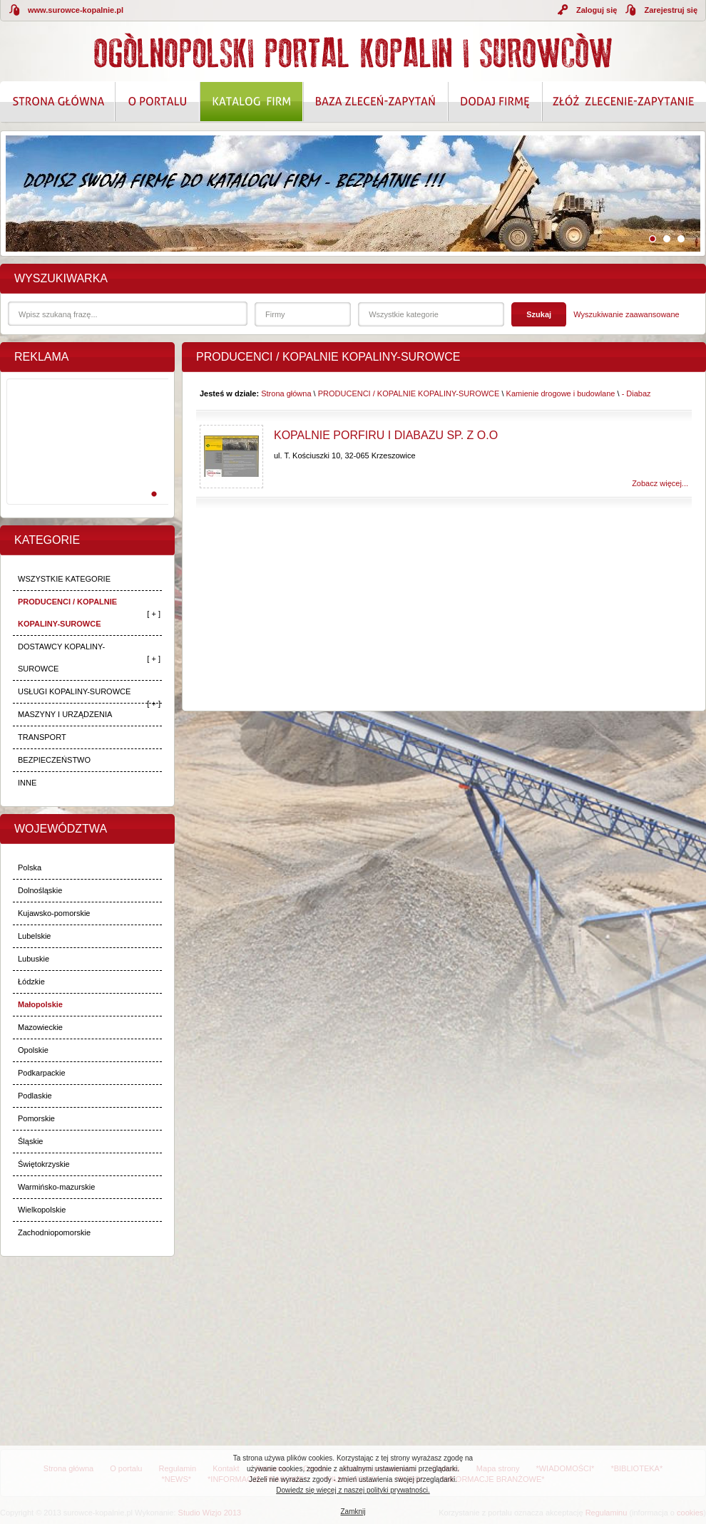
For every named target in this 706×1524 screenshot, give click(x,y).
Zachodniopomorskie (54, 1232)
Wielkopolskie (42, 1209)
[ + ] (153, 613)
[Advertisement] (84, 457)
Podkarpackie (42, 1073)
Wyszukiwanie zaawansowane (626, 314)
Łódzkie (31, 981)
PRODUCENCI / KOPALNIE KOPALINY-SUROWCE (67, 612)
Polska (29, 867)
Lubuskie (33, 958)
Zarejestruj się (670, 10)
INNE (27, 782)
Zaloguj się (596, 10)
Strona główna (286, 393)
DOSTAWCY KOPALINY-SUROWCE (61, 657)
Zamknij (352, 1511)
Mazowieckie (40, 1027)
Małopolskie (40, 1004)
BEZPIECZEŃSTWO (54, 760)
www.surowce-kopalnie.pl (75, 10)
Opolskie (33, 1050)
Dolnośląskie (40, 890)
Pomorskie (36, 1118)
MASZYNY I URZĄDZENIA (65, 714)
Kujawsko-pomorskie (54, 913)
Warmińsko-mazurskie (56, 1187)
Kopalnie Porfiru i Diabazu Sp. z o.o (386, 435)
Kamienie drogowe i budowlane (560, 393)
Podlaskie (35, 1095)
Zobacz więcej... (660, 483)
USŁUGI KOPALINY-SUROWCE (74, 691)
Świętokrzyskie (44, 1164)
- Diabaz (636, 393)
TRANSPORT (42, 737)
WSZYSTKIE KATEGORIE (64, 579)
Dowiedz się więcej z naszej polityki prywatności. (353, 1490)
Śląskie (30, 1141)
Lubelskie (34, 936)
